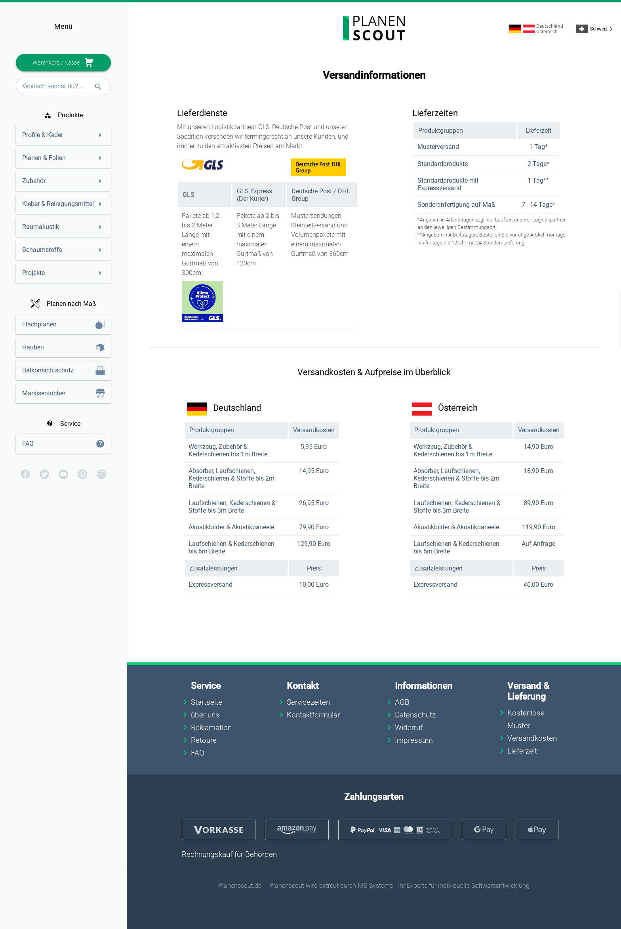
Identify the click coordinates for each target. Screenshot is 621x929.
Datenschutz (415, 714)
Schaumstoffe (42, 250)
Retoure (204, 740)
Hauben (33, 347)
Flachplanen (39, 324)
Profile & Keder (42, 135)
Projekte (33, 273)
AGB (402, 702)
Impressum (414, 740)
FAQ (28, 443)
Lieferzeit (522, 750)
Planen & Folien (44, 158)
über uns (205, 714)
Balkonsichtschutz (48, 370)
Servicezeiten (308, 702)
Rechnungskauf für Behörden (229, 854)
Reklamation (211, 727)
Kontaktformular (313, 714)
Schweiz (595, 29)
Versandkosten (532, 738)
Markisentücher (43, 393)
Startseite (206, 702)
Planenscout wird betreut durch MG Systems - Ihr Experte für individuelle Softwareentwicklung (399, 885)
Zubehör (34, 181)
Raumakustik (40, 227)
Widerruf (409, 727)
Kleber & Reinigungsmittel (58, 204)
